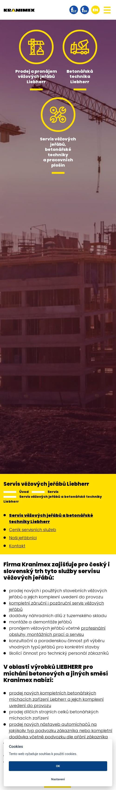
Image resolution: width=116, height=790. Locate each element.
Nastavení (58, 779)
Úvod (24, 491)
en (95, 10)
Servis (53, 491)
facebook (73, 10)
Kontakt (17, 546)
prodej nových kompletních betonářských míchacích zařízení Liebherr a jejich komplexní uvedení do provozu (56, 699)
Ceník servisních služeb (32, 530)
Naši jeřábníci (23, 538)
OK (58, 766)
